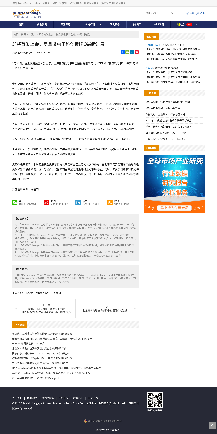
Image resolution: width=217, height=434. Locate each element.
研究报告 (115, 24)
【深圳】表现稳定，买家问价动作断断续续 (169, 72)
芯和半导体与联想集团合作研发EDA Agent (35, 378)
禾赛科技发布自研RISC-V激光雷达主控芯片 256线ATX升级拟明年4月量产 (52, 338)
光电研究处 (76, 3)
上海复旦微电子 (43, 292)
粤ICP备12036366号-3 (107, 430)
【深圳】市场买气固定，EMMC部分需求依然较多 (173, 49)
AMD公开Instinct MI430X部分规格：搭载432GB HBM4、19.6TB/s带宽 (51, 373)
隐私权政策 (48, 398)
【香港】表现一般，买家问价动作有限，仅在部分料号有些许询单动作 (174, 77)
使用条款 (32, 398)
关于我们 (17, 398)
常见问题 (93, 398)
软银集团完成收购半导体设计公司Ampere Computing (42, 333)
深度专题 (65, 24)
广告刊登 (64, 398)
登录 (200, 13)
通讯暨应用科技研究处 (113, 3)
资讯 (23, 34)
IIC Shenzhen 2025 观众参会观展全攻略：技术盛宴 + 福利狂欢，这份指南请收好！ (57, 368)
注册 (190, 13)
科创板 (57, 292)
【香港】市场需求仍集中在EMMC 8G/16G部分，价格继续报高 (174, 54)
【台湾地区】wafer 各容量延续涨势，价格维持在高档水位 (174, 59)
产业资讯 (42, 24)
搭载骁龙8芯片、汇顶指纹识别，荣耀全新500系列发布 (42, 358)
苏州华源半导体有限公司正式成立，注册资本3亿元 (40, 363)
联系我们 (78, 398)
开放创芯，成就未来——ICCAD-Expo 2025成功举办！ (41, 353)
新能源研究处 (91, 3)
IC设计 (32, 34)
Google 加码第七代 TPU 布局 (28, 343)
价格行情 (90, 24)
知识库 (137, 24)
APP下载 (159, 24)
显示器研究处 (59, 3)
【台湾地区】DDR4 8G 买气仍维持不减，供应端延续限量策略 (174, 82)
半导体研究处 (42, 3)
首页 (21, 24)
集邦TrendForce (22, 3)
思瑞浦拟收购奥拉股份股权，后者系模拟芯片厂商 (39, 348)
